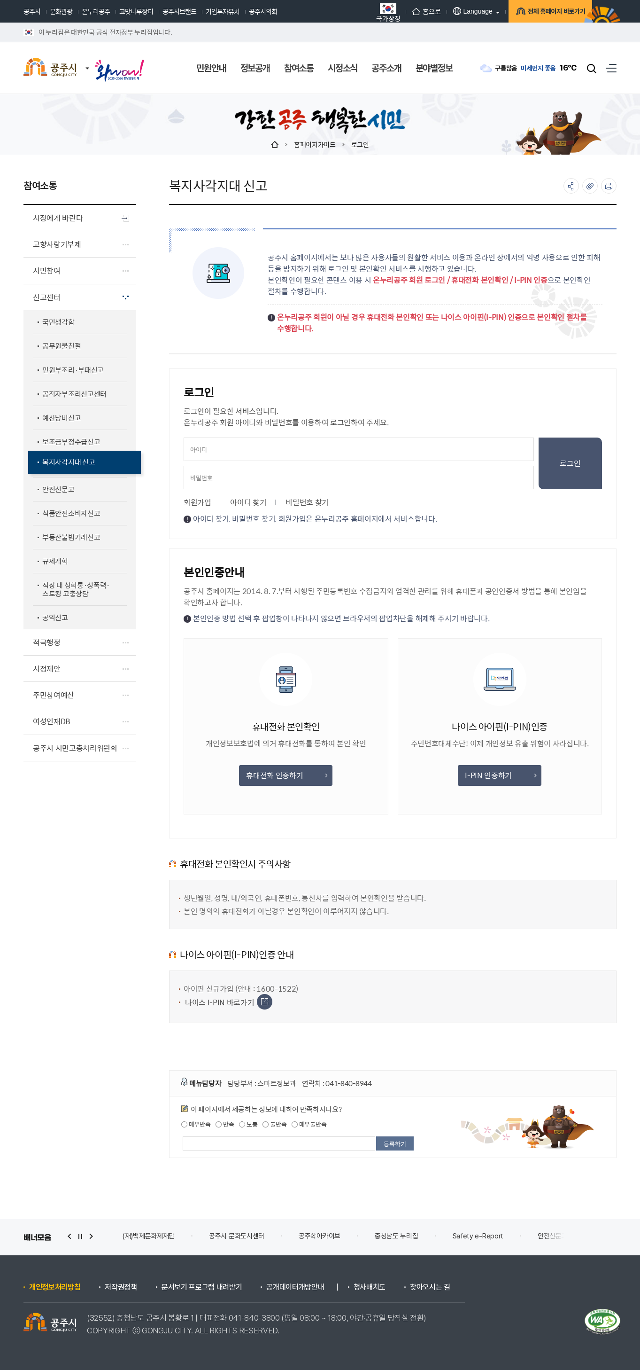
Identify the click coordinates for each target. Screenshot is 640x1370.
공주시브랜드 (179, 11)
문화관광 (61, 11)
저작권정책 (121, 1287)
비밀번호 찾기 (307, 502)
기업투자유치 (222, 11)
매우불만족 (309, 1124)
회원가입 (197, 502)
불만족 (274, 1124)
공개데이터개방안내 (295, 1287)
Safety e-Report (478, 1236)
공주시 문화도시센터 (236, 1236)
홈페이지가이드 (315, 144)
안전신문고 (553, 1236)
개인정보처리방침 (54, 1287)
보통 (248, 1124)
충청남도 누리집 (396, 1236)
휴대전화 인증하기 (286, 775)
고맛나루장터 (136, 11)
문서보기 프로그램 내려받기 (202, 1287)
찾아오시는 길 (430, 1287)
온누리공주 (96, 11)
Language (456, 11)
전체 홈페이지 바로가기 (544, 12)
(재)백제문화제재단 (148, 1236)
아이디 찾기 (248, 502)
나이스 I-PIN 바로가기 (228, 1003)
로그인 (360, 144)
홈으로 (410, 11)
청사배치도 (370, 1287)
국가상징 (372, 12)
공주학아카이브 (319, 1236)
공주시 (31, 11)
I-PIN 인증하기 (500, 775)
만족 (225, 1124)
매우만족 (196, 1124)
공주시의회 (263, 11)
